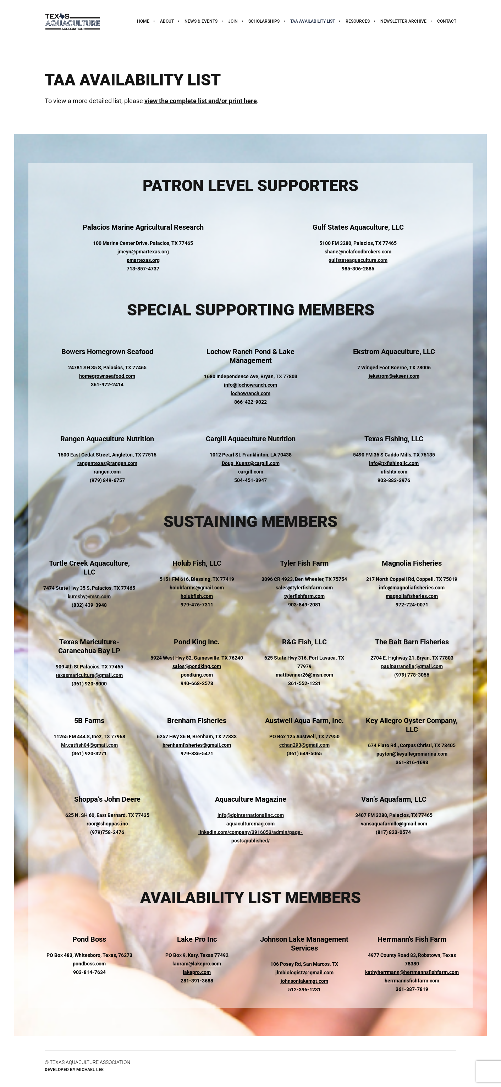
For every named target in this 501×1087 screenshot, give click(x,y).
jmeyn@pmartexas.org (143, 251)
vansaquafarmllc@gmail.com (394, 824)
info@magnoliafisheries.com (412, 587)
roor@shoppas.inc (107, 824)
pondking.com (197, 675)
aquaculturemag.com (250, 824)
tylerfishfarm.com (304, 596)
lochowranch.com (250, 393)
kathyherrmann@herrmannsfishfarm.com (412, 972)
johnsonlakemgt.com (304, 981)
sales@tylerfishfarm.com (304, 587)
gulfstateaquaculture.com (358, 260)
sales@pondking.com (196, 666)
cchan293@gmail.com (304, 745)
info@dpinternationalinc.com (251, 815)
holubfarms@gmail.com (197, 587)
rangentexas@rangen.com (107, 463)
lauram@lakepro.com (196, 963)
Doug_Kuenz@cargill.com (251, 463)
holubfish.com (197, 596)
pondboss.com (89, 963)
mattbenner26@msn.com (304, 675)
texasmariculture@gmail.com (89, 675)
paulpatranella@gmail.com (412, 666)
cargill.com (250, 472)
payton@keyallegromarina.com (411, 754)
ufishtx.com (394, 472)
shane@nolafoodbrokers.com (358, 251)
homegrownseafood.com (107, 376)
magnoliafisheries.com (412, 596)
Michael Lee (90, 1069)
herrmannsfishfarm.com (412, 981)
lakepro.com (197, 972)
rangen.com (107, 472)
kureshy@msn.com (89, 596)
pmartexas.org (143, 260)
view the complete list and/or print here (200, 101)
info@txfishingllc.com (394, 463)
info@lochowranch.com (250, 385)
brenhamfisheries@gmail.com (197, 745)
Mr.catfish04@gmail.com (89, 745)
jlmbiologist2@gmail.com (304, 972)
